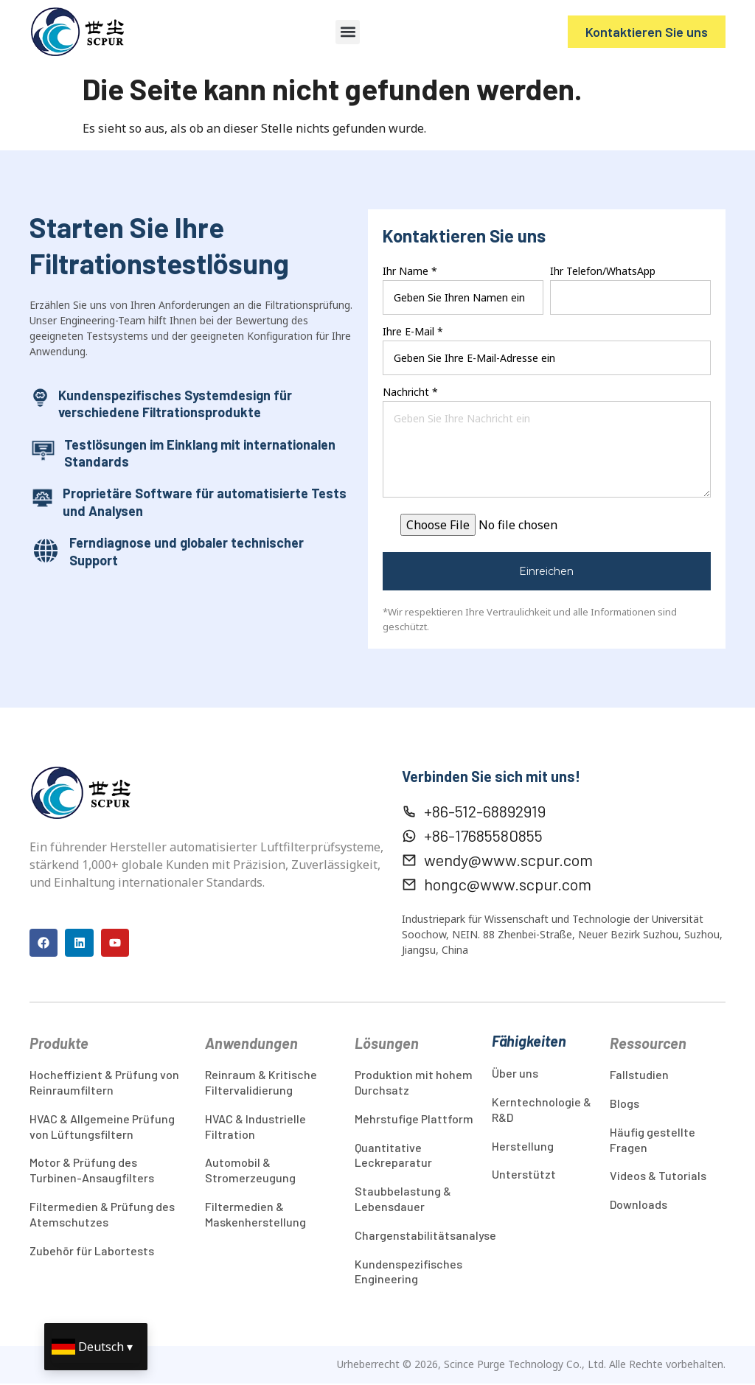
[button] (347, 32)
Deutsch (101, 1347)
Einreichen (546, 571)
